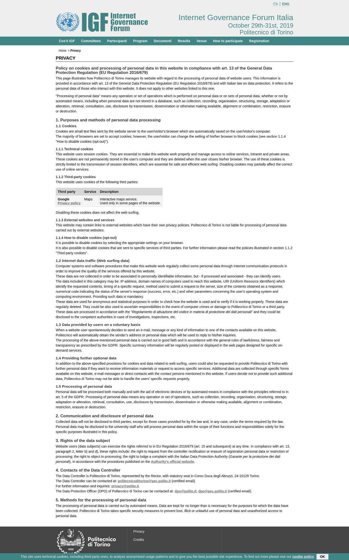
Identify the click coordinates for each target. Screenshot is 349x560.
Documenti (162, 41)
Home (62, 50)
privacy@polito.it (125, 486)
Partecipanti (117, 41)
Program (140, 41)
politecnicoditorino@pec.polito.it (144, 481)
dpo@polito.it (186, 491)
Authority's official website (172, 462)
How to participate (228, 41)
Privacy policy (69, 203)
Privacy (138, 531)
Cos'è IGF (67, 41)
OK (322, 557)
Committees (91, 41)
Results (184, 41)
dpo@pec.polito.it (212, 491)
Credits (138, 540)
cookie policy (303, 557)
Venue (202, 41)
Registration (259, 41)
